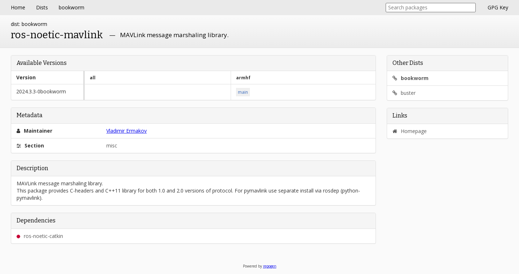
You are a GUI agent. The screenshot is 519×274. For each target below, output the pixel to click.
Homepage (409, 131)
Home (18, 7)
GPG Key (498, 7)
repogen (269, 266)
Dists (42, 7)
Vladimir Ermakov (126, 130)
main (243, 92)
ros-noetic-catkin (40, 236)
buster (404, 92)
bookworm (71, 7)
